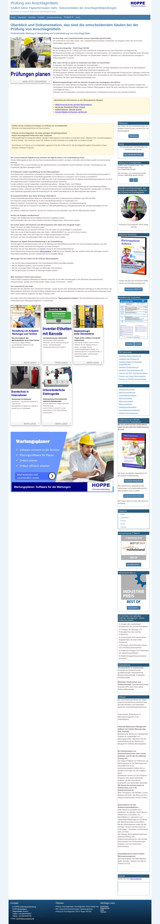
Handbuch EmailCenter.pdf (128, 367)
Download (22, 17)
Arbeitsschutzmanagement (128, 413)
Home (13, 17)
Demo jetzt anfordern (34, 82)
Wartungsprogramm (126, 401)
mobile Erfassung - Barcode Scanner (68, 109)
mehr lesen (30, 363)
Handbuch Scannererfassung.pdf (131, 370)
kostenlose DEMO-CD (134, 289)
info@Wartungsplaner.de (136, 283)
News (78, 17)
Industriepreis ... (133, 608)
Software (123, 527)
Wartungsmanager (125, 398)
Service (123, 524)
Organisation (125, 517)
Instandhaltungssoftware (128, 395)
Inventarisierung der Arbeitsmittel (55, 338)
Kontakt (41, 17)
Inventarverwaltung (54, 17)
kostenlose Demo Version (133, 496)
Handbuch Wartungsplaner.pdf (130, 356)
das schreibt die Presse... (133, 154)
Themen (103, 912)
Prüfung (123, 520)
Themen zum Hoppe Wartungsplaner (132, 376)
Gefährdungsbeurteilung (127, 407)
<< (131, 180)
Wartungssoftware (125, 404)
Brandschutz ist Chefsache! (21, 399)
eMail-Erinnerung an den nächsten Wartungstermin (73, 105)
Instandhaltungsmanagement (129, 410)
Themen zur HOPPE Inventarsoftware (132, 379)
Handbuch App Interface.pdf (129, 359)
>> (136, 180)
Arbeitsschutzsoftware (127, 389)
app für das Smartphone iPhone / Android (70, 107)
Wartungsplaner (45, 251)
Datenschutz (104, 908)
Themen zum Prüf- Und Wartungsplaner (133, 373)
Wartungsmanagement (127, 392)
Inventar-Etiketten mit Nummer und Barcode (71, 112)
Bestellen (32, 17)
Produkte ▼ (68, 17)
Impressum (104, 906)
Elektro (123, 514)
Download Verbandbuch (133, 481)
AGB (102, 910)
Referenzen (133, 136)
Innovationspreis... (133, 564)
